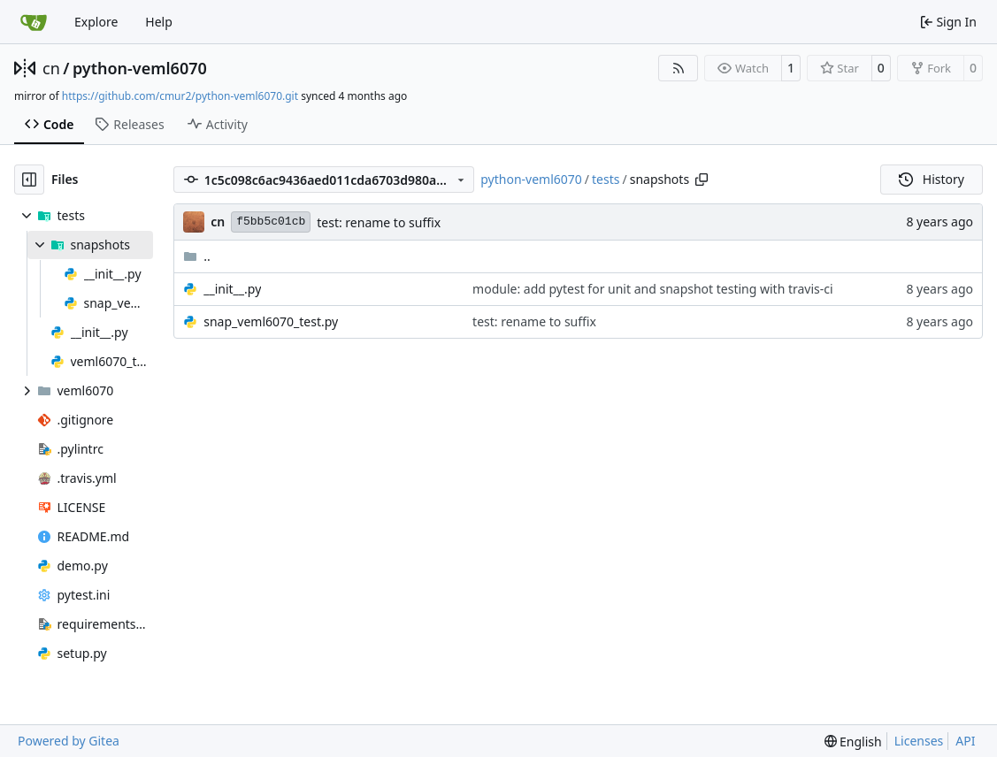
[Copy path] (701, 179)
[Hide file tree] (29, 179)
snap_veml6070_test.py (270, 321)
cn (51, 68)
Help (159, 21)
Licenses (919, 740)
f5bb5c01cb (270, 221)
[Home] (33, 22)
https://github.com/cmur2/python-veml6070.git (180, 95)
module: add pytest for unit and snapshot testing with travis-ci (652, 288)
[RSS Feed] (678, 68)
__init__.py (232, 288)
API (965, 740)
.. (197, 256)
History (931, 179)
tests (605, 179)
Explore (96, 21)
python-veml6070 (140, 68)
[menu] (853, 741)
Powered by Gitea (68, 740)
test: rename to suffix (379, 222)
